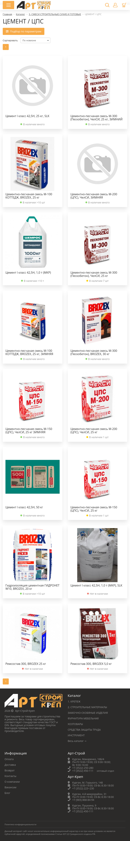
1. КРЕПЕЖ (74, 701)
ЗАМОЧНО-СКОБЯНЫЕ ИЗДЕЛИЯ (88, 712)
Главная (7, 14)
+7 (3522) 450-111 (82, 770)
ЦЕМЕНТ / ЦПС (93, 14)
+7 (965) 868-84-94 (83, 800)
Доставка (10, 764)
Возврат (10, 770)
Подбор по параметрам (23, 31)
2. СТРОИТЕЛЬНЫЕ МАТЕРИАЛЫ (87, 707)
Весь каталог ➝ (77, 741)
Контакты (10, 776)
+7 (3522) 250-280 (82, 768)
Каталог (20, 14)
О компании (12, 781)
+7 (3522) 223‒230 (83, 788)
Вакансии (10, 787)
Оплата (9, 759)
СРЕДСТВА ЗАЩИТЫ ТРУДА (84, 729)
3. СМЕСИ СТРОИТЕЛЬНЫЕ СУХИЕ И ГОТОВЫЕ (55, 14)
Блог (7, 793)
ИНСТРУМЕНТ (76, 735)
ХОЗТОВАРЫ (75, 724)
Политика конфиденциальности (20, 824)
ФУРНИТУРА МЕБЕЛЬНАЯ (83, 718)
